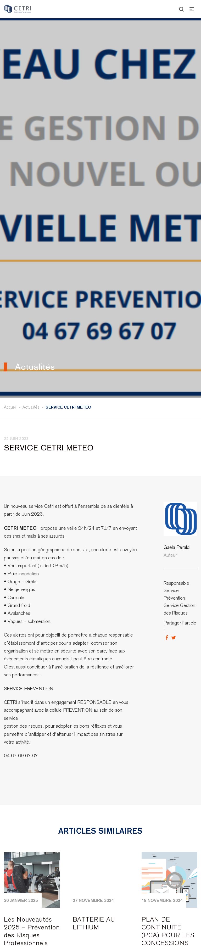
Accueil (10, 407)
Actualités (31, 407)
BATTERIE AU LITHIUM (94, 923)
